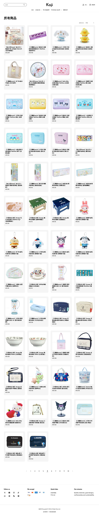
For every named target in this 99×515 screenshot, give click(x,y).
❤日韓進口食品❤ (55, 10)
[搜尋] (24, 4)
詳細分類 (38, 10)
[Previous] (26, 471)
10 (68, 471)
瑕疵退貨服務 (53, 511)
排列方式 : (81, 23)
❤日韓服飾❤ (46, 10)
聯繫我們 (65, 10)
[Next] (72, 471)
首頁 (32, 10)
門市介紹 (53, 495)
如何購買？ (45, 511)
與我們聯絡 (53, 492)
